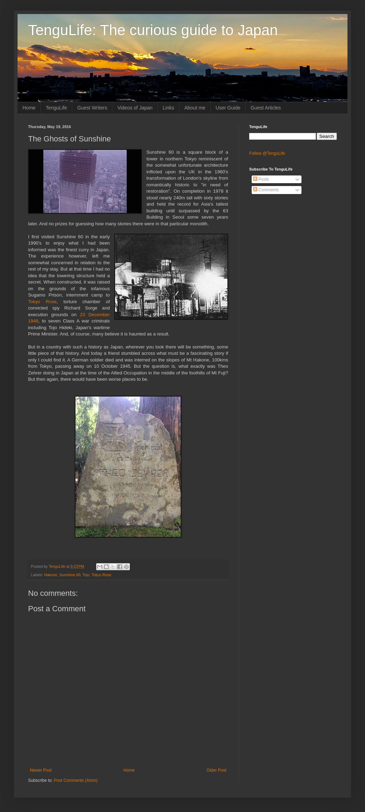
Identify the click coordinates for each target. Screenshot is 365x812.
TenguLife (56, 108)
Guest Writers (92, 108)
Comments (266, 189)
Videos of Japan (134, 108)
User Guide (227, 108)
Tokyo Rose (42, 301)
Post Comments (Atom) (76, 780)
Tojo (85, 575)
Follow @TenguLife (267, 153)
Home (28, 108)
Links (168, 108)
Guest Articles (266, 108)
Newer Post (41, 770)
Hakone (50, 575)
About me (194, 108)
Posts (261, 179)
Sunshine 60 (69, 575)
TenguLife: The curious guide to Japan (153, 30)
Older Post (216, 770)
